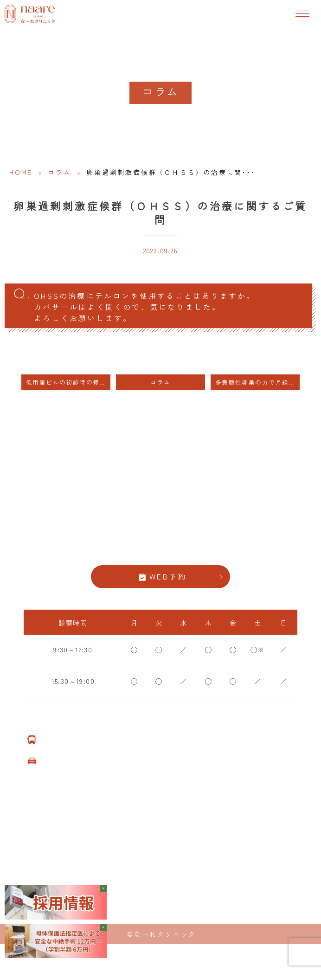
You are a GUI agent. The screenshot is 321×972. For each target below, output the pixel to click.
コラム (59, 172)
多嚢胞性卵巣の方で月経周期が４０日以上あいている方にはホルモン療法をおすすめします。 (257, 382)
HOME (20, 172)
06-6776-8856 (160, 546)
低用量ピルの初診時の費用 (66, 382)
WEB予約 (167, 576)
